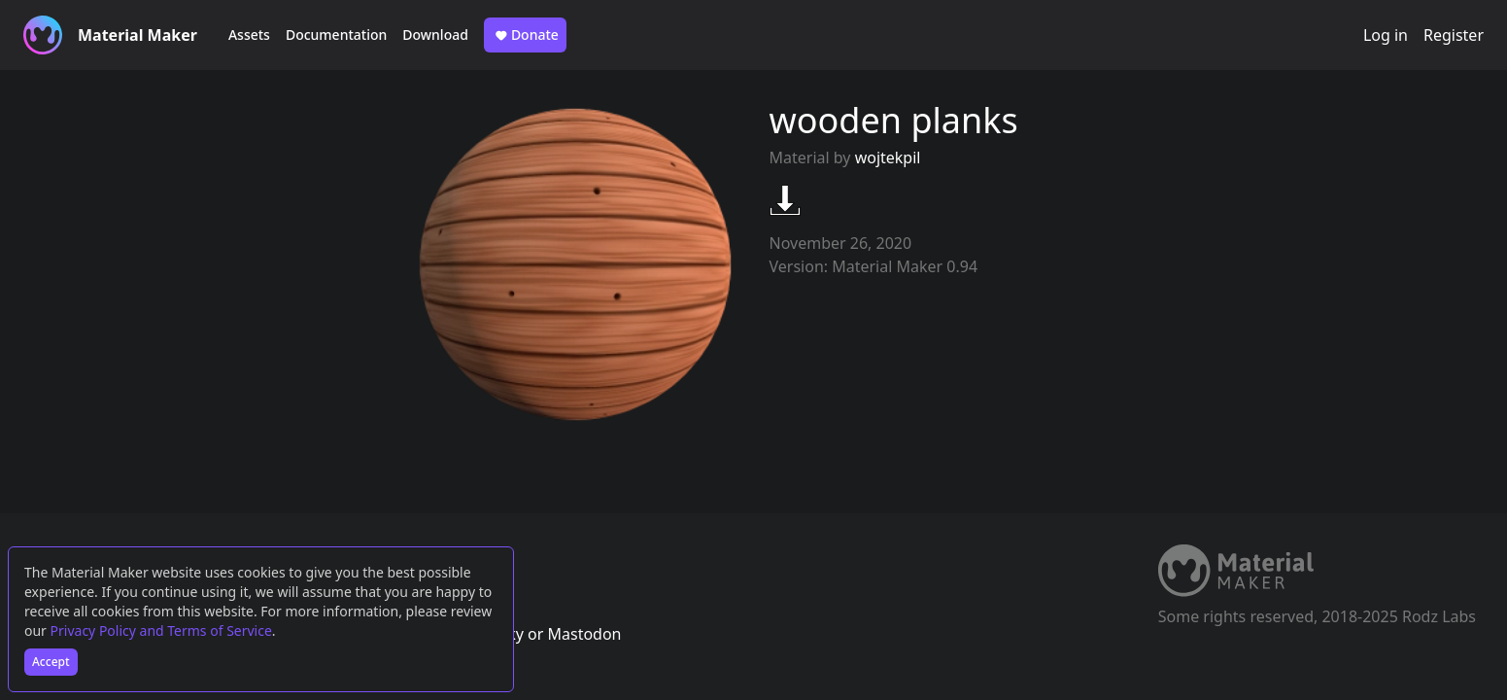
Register (1453, 35)
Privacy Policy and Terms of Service (161, 630)
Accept (51, 661)
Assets (249, 34)
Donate (525, 35)
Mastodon (584, 634)
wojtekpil (888, 157)
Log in (1385, 35)
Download (435, 34)
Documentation (336, 34)
